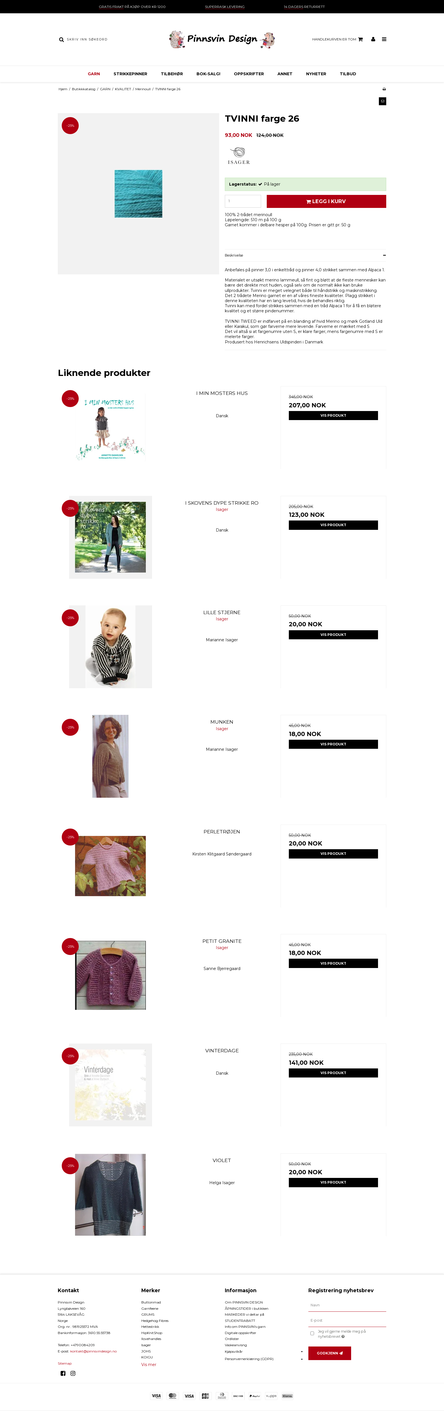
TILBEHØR (172, 73)
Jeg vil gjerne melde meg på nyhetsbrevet (351, 1334)
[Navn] (347, 1305)
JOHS (146, 1351)
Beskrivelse (234, 255)
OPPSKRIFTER (249, 73)
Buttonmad (151, 1302)
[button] (382, 101)
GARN (94, 73)
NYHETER (316, 73)
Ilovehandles (151, 1339)
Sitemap (65, 1363)
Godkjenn (327, 1353)
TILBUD (348, 73)
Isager (146, 1345)
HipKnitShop (151, 1333)
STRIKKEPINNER (130, 73)
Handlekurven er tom (338, 39)
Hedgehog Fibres (154, 1320)
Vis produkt (333, 415)
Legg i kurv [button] (325, 201)
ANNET (285, 73)
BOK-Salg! (208, 73)
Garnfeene (149, 1308)
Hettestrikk (150, 1326)
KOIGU (147, 1357)
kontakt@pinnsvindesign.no (93, 1351)
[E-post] (347, 1320)
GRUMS (147, 1314)
